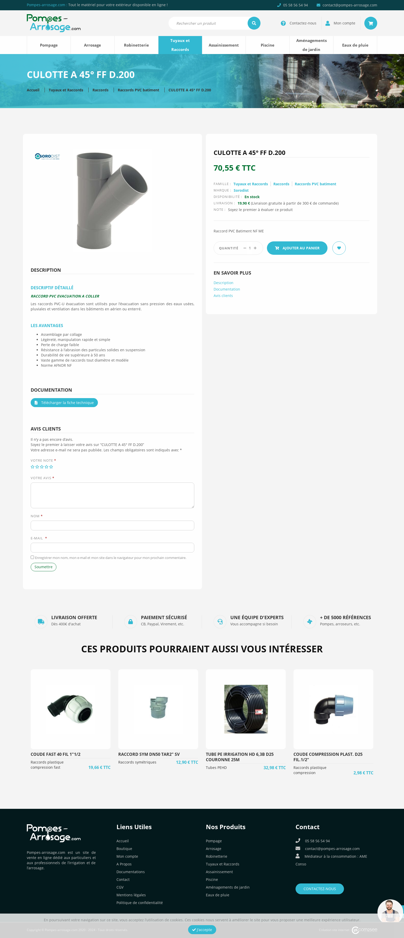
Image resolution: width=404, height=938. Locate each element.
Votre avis (42, 478)
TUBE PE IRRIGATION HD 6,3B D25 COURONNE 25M (240, 756)
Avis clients (223, 295)
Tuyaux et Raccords (180, 45)
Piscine (267, 45)
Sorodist (241, 190)
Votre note (43, 460)
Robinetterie (136, 45)
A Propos (124, 864)
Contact (123, 879)
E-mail (39, 538)
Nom (37, 516)
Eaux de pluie (355, 45)
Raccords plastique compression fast (47, 765)
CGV (119, 887)
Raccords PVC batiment (138, 89)
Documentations (130, 871)
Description (223, 282)
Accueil (33, 89)
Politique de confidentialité (139, 902)
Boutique (124, 848)
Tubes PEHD (216, 767)
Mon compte (127, 856)
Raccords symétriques (137, 762)
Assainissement (224, 45)
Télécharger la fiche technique (64, 402)
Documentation (227, 289)
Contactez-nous (320, 888)
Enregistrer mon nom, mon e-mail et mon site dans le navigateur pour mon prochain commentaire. (110, 557)
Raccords (100, 89)
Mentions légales (131, 894)
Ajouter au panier (297, 248)
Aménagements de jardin (311, 45)
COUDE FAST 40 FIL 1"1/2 (55, 754)
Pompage (49, 45)
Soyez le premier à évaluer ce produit (260, 209)
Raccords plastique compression (309, 770)
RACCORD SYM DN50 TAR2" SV (149, 754)
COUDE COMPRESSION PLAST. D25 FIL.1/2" (328, 756)
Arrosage (92, 45)
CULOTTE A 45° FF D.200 (190, 89)
